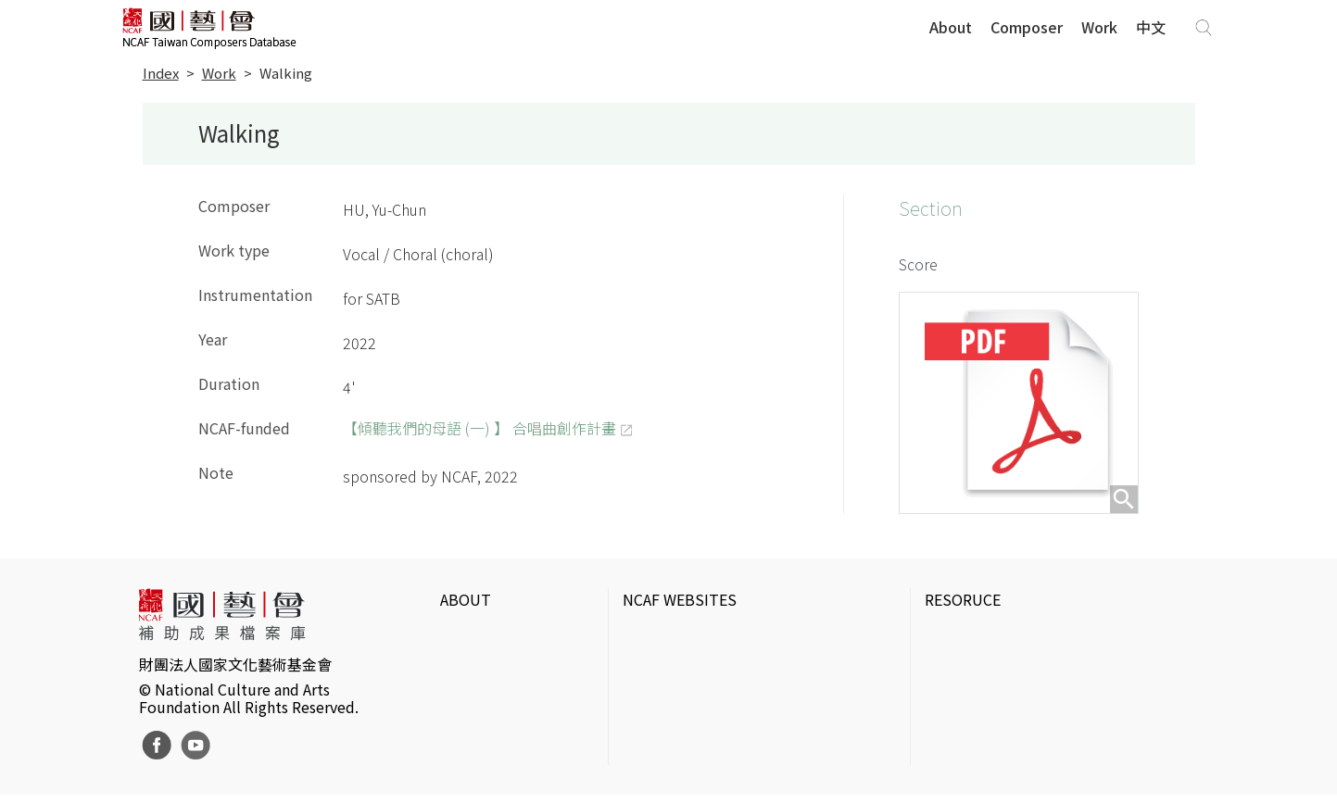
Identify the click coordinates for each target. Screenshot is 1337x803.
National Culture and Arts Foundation (748, 636)
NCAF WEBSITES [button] (680, 599)
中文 (1151, 27)
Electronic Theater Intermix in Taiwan (1047, 695)
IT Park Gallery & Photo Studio (1027, 666)
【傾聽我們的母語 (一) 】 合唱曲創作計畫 (479, 428)
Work (1099, 27)
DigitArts (953, 725)
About (950, 27)
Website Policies (495, 666)
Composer (1026, 27)
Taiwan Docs (966, 755)
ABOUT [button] (465, 599)
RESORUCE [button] (963, 599)
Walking (285, 72)
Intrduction (477, 636)
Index (161, 72)
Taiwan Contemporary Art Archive (1036, 636)
